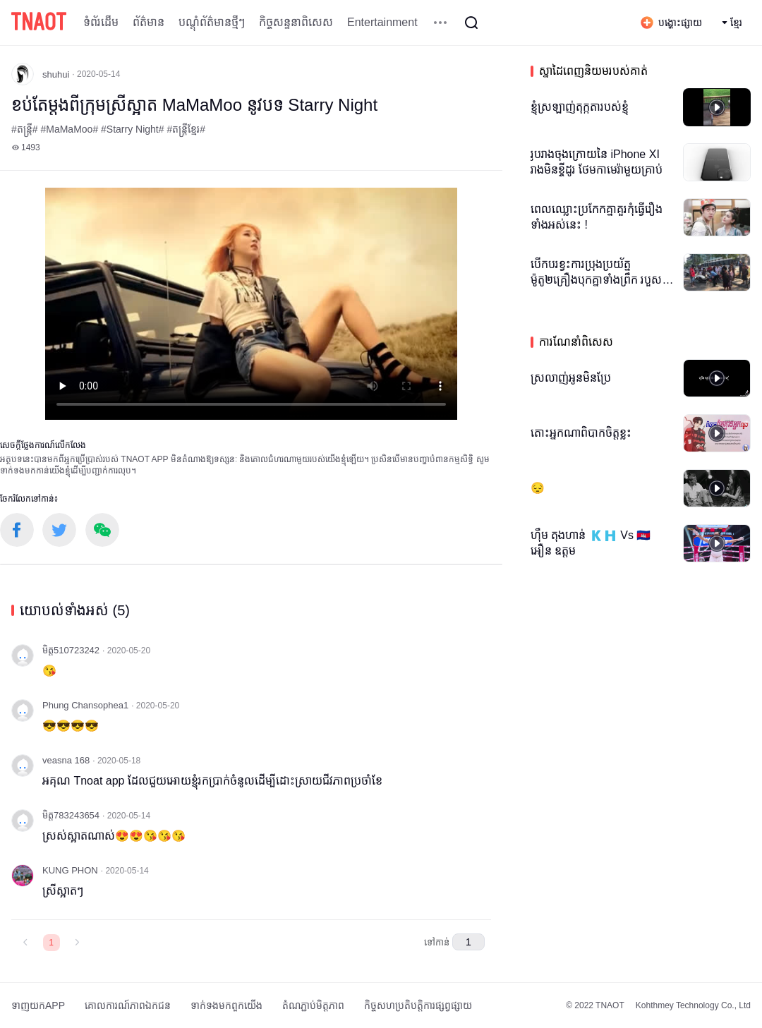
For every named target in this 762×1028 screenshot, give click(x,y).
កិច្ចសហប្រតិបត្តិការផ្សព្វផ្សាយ (418, 1005)
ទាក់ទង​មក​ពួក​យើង (226, 1005)
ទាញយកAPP (38, 1005)
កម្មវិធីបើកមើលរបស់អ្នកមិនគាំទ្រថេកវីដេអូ (251, 304)
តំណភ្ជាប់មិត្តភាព (313, 1005)
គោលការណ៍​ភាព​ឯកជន (128, 1005)
